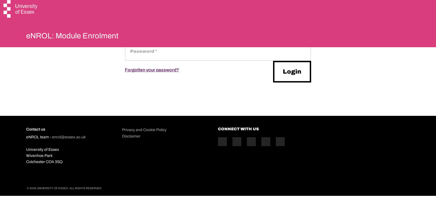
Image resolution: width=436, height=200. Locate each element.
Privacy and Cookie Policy (144, 130)
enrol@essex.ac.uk (69, 137)
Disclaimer (131, 136)
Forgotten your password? (152, 70)
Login (292, 71)
